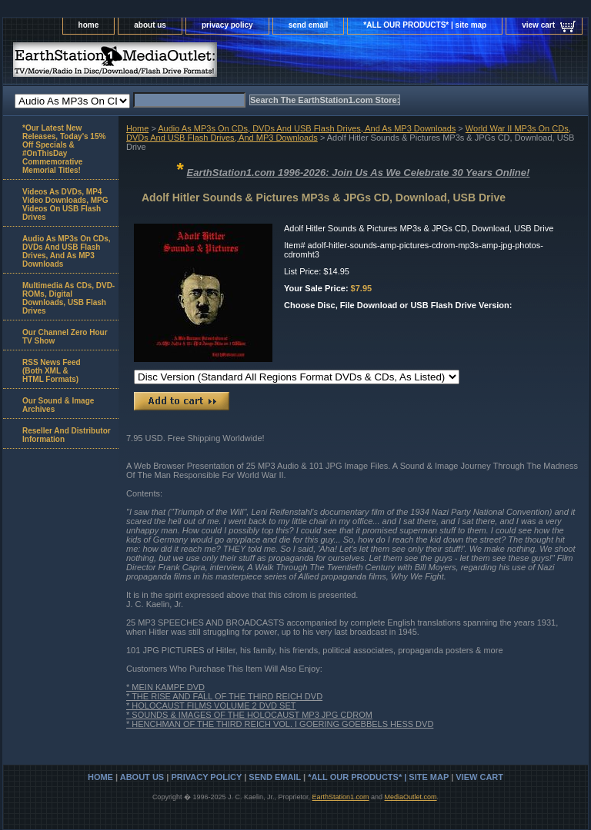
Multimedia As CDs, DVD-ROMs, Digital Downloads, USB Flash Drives (68, 298)
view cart (538, 25)
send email (309, 25)
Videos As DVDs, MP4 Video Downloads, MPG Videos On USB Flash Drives (65, 204)
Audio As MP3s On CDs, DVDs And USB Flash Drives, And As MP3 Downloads (307, 128)
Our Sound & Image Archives (58, 405)
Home (137, 128)
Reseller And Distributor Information (66, 435)
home (88, 25)
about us (150, 25)
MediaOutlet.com (411, 797)
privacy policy (227, 25)
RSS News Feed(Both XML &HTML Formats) (51, 370)
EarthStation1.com (340, 797)
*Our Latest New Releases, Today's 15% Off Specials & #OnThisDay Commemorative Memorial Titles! (63, 149)
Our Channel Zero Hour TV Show (65, 336)
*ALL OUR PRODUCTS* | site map (424, 25)
